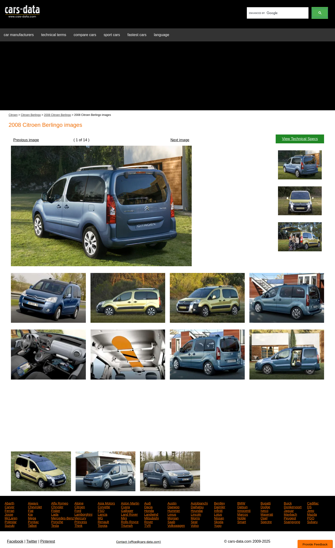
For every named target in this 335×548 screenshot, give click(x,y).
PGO (310, 517)
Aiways (33, 502)
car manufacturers (19, 35)
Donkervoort (293, 506)
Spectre (266, 521)
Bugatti (266, 502)
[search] (277, 13)
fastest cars (137, 35)
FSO (101, 510)
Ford (77, 510)
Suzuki (9, 525)
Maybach (290, 514)
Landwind (151, 514)
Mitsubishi (151, 517)
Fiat (30, 510)
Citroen (13, 115)
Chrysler (57, 506)
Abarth (9, 502)
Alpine (79, 502)
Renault (103, 521)
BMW (241, 502)
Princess (80, 521)
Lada (54, 514)
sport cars (112, 35)
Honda (149, 510)
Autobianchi (199, 502)
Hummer (174, 510)
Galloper (127, 510)
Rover (148, 521)
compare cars (85, 35)
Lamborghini (83, 514)
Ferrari (9, 510)
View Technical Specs (300, 139)
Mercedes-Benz (62, 517)
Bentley (219, 502)
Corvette (104, 506)
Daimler (219, 506)
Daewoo (173, 506)
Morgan (173, 517)
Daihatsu (197, 506)
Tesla (55, 525)
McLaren (11, 517)
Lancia (102, 514)
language (161, 35)
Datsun (242, 506)
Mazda (312, 514)
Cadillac (313, 502)
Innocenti (244, 510)
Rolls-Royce (129, 521)
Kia (30, 514)
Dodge (265, 506)
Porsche (57, 521)
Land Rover (129, 514)
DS (309, 506)
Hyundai (197, 510)
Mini (124, 517)
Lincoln (196, 514)
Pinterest (47, 541)
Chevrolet (35, 506)
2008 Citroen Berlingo (57, 115)
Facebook (15, 541)
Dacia (148, 506)
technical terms (53, 35)
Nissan (219, 517)
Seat (194, 521)
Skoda (218, 521)
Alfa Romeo (59, 502)
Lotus (218, 514)
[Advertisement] (167, 77)
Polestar (11, 521)
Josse (9, 514)
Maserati (267, 514)
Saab (171, 521)
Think (78, 525)
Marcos (242, 514)
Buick (288, 502)
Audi (147, 502)
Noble (241, 517)
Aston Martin (130, 502)
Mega (32, 517)
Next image (180, 140)
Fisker (55, 510)
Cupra (125, 506)
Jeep (310, 510)
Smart (241, 521)
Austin (172, 502)
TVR (147, 525)
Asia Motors (106, 502)
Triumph (127, 525)
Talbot (32, 525)
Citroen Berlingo (31, 115)
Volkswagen (176, 525)
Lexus (172, 514)
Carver (9, 506)
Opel (264, 517)
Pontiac (33, 521)
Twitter (31, 541)
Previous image (26, 140)
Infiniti (218, 510)
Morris (195, 517)
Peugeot (290, 517)
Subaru (312, 521)
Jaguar (289, 510)
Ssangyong (292, 521)
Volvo (195, 525)
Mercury (80, 517)
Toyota (102, 525)
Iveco (264, 510)
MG (100, 517)
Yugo (217, 525)
